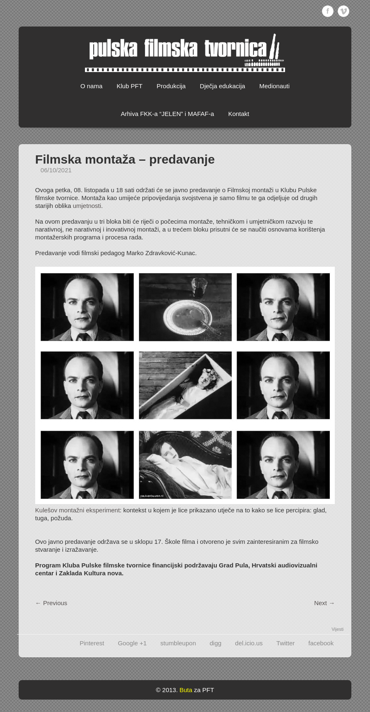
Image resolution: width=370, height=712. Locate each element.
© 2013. (167, 689)
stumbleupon (178, 643)
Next (324, 602)
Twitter (285, 643)
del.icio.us (249, 643)
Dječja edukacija (222, 85)
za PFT (204, 689)
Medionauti (274, 85)
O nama (91, 85)
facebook (321, 643)
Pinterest (92, 643)
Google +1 (132, 643)
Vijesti (337, 629)
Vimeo (343, 11)
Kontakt (238, 113)
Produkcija (171, 85)
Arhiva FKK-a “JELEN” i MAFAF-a (167, 113)
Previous (51, 602)
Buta (185, 689)
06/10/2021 (56, 170)
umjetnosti (87, 205)
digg (215, 643)
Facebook (328, 11)
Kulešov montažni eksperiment (77, 510)
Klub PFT (129, 85)
